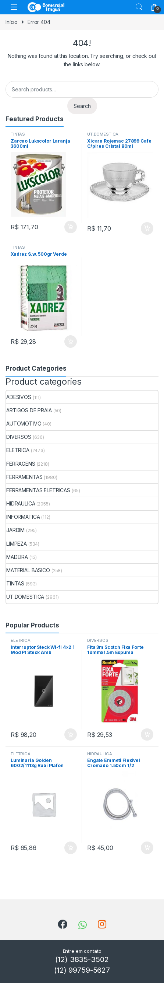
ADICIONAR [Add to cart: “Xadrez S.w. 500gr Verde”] (70, 341)
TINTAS (18, 134)
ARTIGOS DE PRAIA (29, 410)
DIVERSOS (18, 437)
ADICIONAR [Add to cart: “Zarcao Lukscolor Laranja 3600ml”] (70, 227)
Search (139, 7)
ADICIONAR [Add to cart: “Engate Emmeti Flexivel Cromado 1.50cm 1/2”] (147, 848)
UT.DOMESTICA (102, 134)
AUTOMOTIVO (24, 423)
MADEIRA (17, 557)
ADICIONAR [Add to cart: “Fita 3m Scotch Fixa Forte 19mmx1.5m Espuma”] (147, 734)
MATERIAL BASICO (28, 570)
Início (12, 22)
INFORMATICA (23, 517)
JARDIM (15, 530)
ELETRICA (17, 450)
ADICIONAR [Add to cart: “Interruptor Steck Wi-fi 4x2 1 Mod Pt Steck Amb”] (70, 734)
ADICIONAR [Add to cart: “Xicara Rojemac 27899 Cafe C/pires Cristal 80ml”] (147, 228)
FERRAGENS (20, 464)
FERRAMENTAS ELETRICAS (38, 490)
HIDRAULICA (20, 503)
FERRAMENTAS (24, 477)
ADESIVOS (18, 397)
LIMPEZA (16, 544)
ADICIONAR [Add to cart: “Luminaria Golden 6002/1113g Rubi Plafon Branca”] (70, 848)
